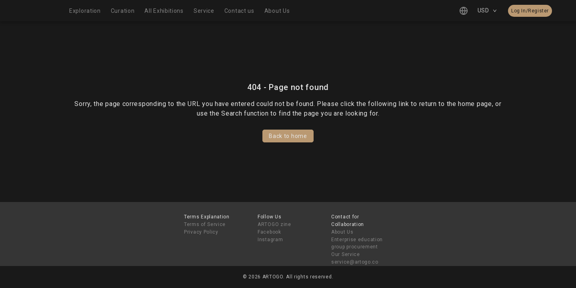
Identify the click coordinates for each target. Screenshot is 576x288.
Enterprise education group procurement (357, 243)
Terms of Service (205, 224)
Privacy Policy (201, 232)
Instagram (270, 239)
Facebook (269, 232)
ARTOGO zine (274, 224)
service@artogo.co (354, 262)
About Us (342, 232)
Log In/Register (530, 11)
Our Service (345, 254)
